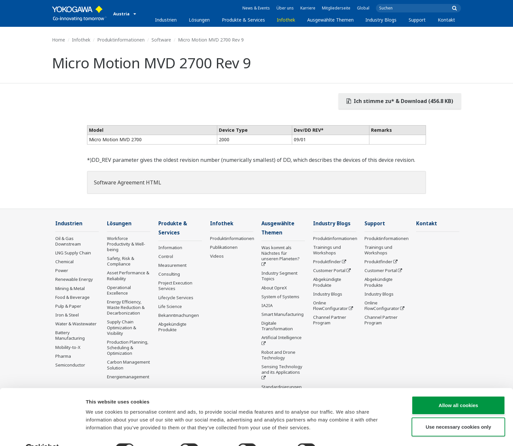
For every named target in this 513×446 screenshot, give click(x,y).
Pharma (63, 356)
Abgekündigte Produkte (172, 327)
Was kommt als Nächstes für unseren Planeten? (280, 253)
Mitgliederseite (336, 8)
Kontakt (446, 20)
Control (165, 257)
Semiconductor (70, 365)
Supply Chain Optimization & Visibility (121, 327)
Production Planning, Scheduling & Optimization (128, 347)
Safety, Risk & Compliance (120, 261)
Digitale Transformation (277, 326)
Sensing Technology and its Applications (281, 370)
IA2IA (267, 306)
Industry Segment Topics (279, 276)
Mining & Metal (70, 288)
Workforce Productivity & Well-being (126, 244)
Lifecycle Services (175, 298)
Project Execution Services (175, 286)
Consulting (169, 275)
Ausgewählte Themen (330, 20)
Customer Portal (329, 271)
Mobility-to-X (67, 348)
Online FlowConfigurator (330, 306)
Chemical (64, 262)
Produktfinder (327, 262)
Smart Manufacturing (282, 315)
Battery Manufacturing (70, 335)
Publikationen (224, 247)
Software (161, 40)
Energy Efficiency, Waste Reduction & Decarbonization (126, 307)
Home (58, 40)
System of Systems (280, 297)
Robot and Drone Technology (278, 355)
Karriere (307, 8)
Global (363, 8)
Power (61, 271)
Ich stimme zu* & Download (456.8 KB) (399, 101)
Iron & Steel (67, 315)
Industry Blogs (381, 20)
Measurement (172, 266)
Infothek (286, 20)
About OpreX (274, 288)
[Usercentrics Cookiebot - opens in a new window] (42, 433)
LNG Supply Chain (73, 253)
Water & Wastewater (76, 324)
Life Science (170, 307)
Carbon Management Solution (128, 365)
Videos (217, 256)
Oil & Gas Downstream (68, 241)
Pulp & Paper (68, 306)
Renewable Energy (74, 280)
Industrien (166, 20)
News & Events (256, 8)
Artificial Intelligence (281, 338)
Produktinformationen (121, 40)
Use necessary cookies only (458, 411)
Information (170, 248)
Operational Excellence (119, 290)
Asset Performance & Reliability (128, 276)
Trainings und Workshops (327, 250)
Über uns (285, 8)
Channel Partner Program (329, 320)
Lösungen (199, 20)
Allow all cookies (458, 389)
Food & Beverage (72, 297)
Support (417, 20)
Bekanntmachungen (178, 316)
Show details (343, 433)
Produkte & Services (243, 20)
